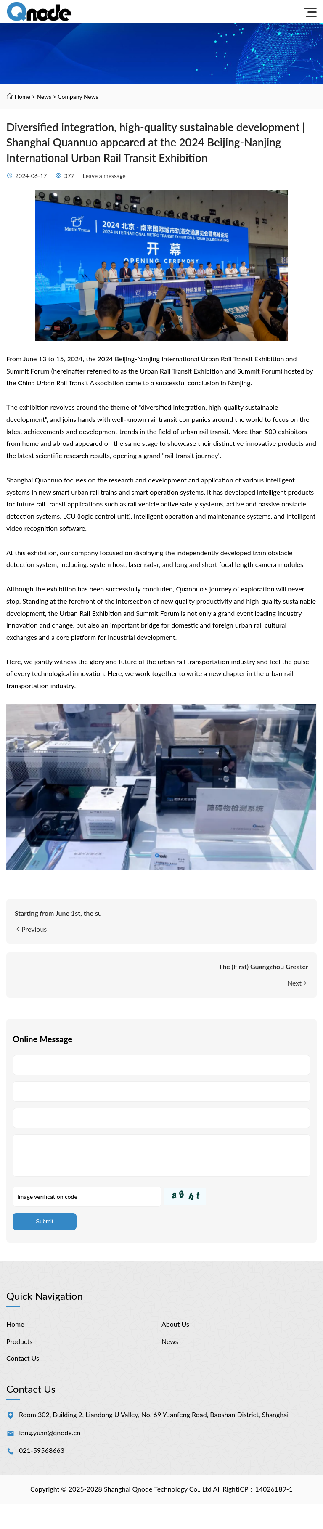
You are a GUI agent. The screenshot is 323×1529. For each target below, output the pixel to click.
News (44, 96)
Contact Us (22, 1358)
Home (22, 96)
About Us (175, 1324)
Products (19, 1341)
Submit (44, 1221)
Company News (78, 96)
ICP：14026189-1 (265, 1489)
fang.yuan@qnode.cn (49, 1432)
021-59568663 (41, 1450)
